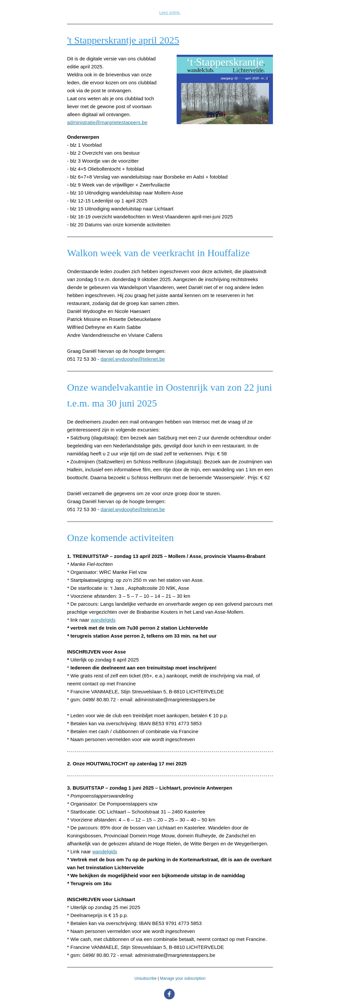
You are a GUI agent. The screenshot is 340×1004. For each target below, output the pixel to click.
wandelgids (103, 620)
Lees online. (170, 12)
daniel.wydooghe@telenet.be (133, 359)
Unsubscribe (145, 978)
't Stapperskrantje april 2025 (123, 40)
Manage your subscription (183, 978)
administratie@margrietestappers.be (107, 122)
